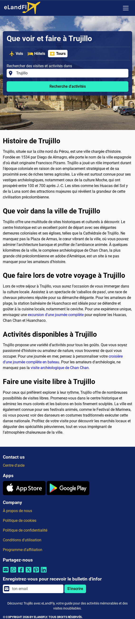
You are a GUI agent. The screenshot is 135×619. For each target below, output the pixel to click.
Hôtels (36, 54)
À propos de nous (17, 511)
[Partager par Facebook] (21, 573)
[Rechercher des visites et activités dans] (70, 73)
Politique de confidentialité (25, 530)
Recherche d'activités (67, 86)
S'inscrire (75, 588)
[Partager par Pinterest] (36, 573)
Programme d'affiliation (22, 549)
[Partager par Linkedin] (44, 573)
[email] (36, 589)
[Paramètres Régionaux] (115, 8)
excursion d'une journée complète (56, 314)
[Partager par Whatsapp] (13, 573)
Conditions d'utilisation (22, 540)
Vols (16, 54)
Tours (57, 54)
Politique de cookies (19, 520)
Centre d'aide (13, 465)
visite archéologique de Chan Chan (60, 367)
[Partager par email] (6, 573)
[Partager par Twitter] (28, 573)
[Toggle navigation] (125, 8)
